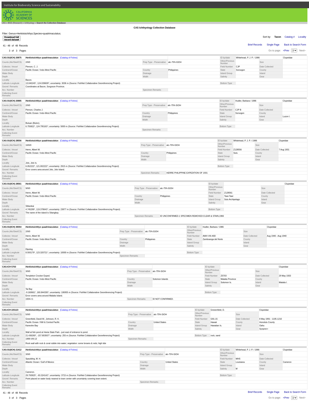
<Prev (286, 50)
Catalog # (290, 37)
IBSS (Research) (15, 23)
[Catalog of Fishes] (68, 57)
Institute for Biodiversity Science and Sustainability (32, 5)
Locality (302, 37)
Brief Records (255, 44)
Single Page (273, 44)
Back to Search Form (295, 44)
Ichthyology (30, 23)
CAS (4, 23)
